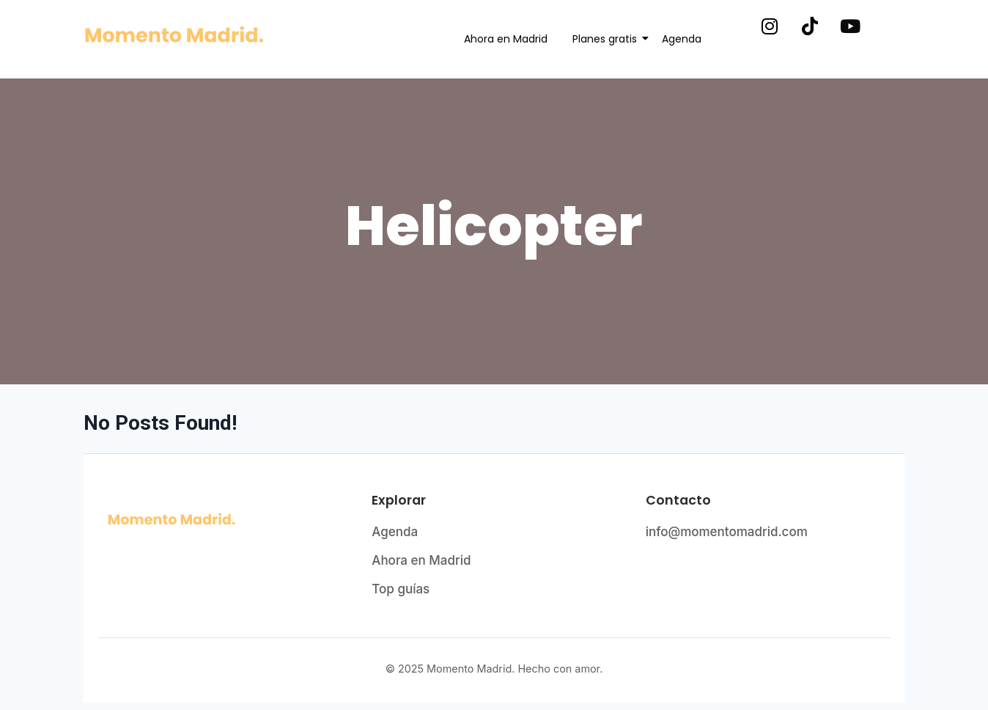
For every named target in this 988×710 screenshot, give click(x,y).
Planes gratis (607, 39)
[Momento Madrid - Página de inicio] (220, 520)
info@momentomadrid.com (727, 531)
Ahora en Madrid (506, 39)
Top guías (401, 589)
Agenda (681, 39)
